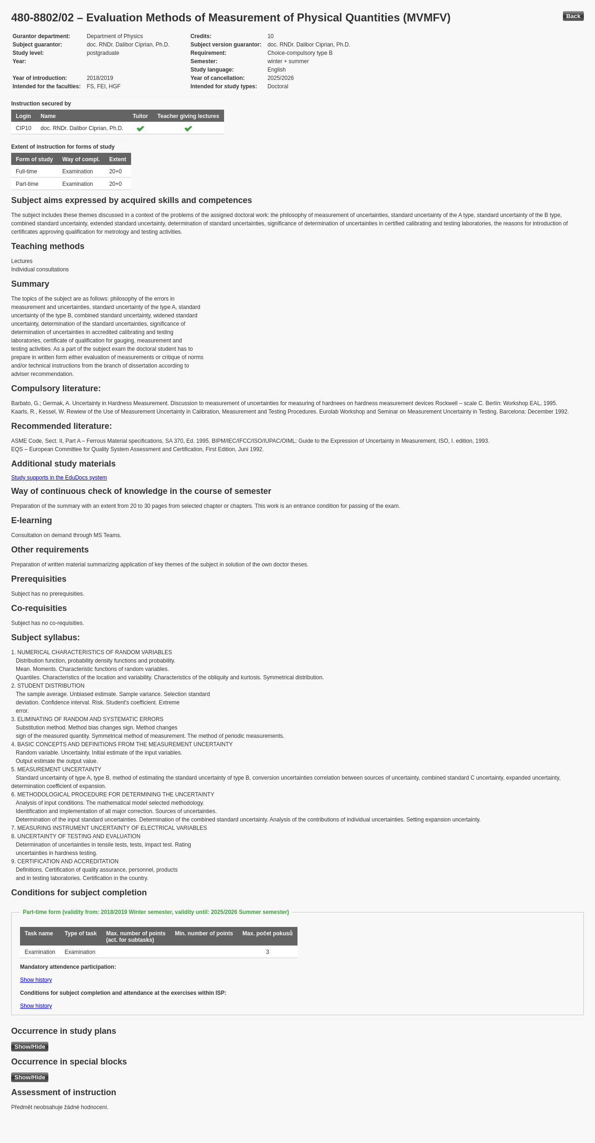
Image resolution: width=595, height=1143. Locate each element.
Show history (36, 980)
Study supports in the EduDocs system (59, 477)
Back (573, 16)
